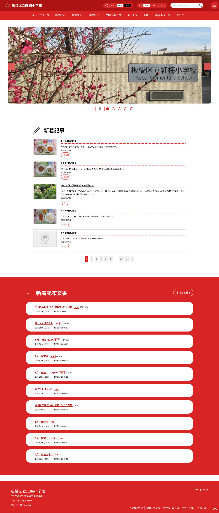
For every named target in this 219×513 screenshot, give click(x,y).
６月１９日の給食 (68, 210)
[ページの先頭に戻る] (215, 509)
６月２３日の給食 (68, 140)
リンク (180, 15)
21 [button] (127, 258)
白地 (120, 5)
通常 (112, 5)
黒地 (127, 5)
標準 (146, 5)
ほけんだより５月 (44, 389)
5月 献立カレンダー (46, 438)
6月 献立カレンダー (46, 372)
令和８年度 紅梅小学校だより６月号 (54, 307)
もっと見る (184, 292)
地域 (146, 15)
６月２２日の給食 (68, 163)
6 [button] (110, 258)
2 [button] (113, 108)
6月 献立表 (42, 356)
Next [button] (207, 66)
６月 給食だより (44, 339)
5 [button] (131, 108)
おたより (132, 15)
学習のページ (162, 15)
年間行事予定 (113, 15)
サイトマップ (201, 490)
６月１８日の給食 (68, 232)
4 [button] (125, 108)
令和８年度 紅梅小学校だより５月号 (54, 405)
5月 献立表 (42, 421)
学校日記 (94, 15)
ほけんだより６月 (44, 323)
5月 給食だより (44, 454)
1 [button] (107, 108)
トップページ (42, 15)
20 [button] (121, 258)
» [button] (132, 258)
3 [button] (119, 108)
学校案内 (60, 15)
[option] (109, 65)
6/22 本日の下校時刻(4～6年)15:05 (77, 185)
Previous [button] (11, 66)
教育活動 (77, 15)
